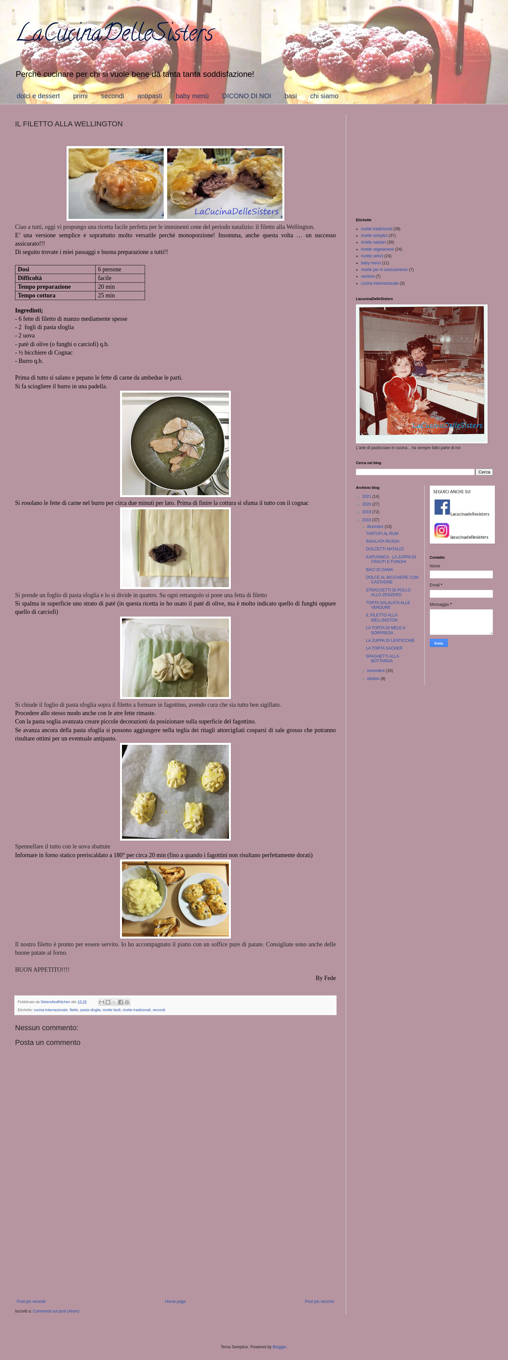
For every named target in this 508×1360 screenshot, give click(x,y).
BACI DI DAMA (379, 569)
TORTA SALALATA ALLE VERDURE (388, 605)
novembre (376, 670)
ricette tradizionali (137, 1010)
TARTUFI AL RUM (382, 533)
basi (290, 96)
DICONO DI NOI (246, 96)
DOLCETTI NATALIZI (385, 549)
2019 (367, 512)
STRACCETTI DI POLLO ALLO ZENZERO (388, 592)
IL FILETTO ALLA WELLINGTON (381, 617)
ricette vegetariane (377, 249)
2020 (367, 504)
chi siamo (324, 96)
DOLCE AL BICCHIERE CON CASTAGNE (392, 579)
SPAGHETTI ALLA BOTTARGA (382, 658)
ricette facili (112, 1010)
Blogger (279, 1347)
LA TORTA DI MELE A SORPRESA (385, 630)
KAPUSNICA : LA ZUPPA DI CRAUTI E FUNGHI (391, 559)
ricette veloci (372, 256)
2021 (367, 496)
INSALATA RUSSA (382, 541)
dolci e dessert (38, 96)
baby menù (192, 96)
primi (80, 96)
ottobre (374, 678)
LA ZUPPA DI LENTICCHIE (390, 640)
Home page (175, 1301)
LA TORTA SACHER (384, 648)
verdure (368, 276)
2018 (367, 520)
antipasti (149, 96)
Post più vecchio (319, 1301)
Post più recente (31, 1301)
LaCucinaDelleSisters (114, 35)
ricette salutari (373, 242)
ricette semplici (374, 235)
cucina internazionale (51, 1010)
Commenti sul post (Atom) (56, 1311)
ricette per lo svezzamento (384, 269)
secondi (112, 96)
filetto (74, 1010)
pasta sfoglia (90, 1010)
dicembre (376, 526)
